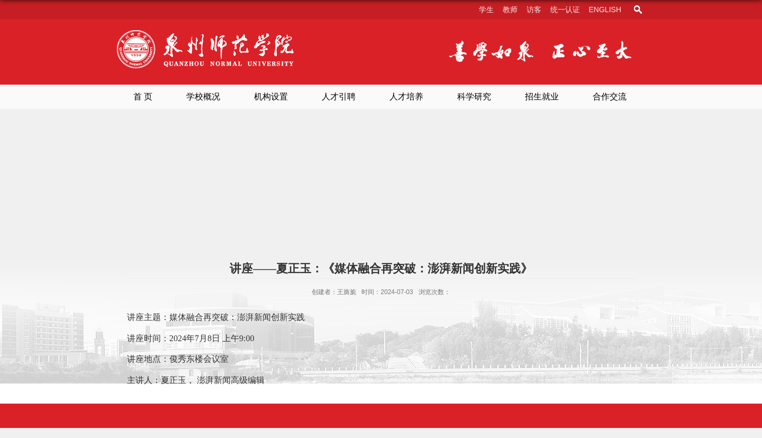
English (605, 9)
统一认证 (565, 9)
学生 (486, 9)
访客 (534, 9)
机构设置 (271, 96)
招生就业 (542, 96)
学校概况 (203, 96)
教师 (510, 9)
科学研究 (474, 96)
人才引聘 (339, 96)
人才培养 (406, 96)
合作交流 (610, 96)
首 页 (142, 96)
